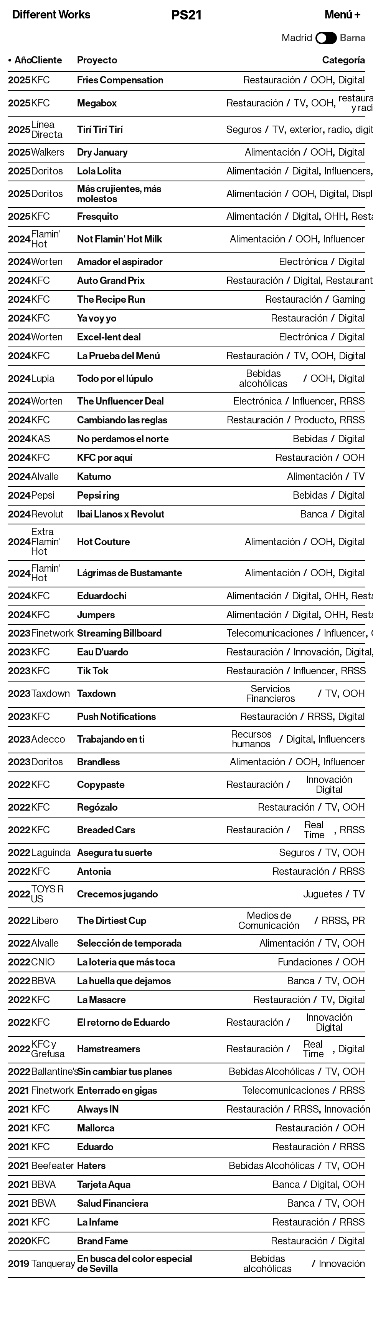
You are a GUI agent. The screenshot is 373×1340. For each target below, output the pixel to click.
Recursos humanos (251, 740)
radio (339, 130)
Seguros (244, 130)
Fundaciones (305, 962)
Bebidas (310, 439)
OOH (321, 80)
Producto (314, 420)
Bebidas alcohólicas (263, 379)
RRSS (352, 401)
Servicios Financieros (270, 694)
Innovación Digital (329, 785)
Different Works (51, 14)
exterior (306, 130)
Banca (314, 514)
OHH (335, 217)
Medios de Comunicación (268, 921)
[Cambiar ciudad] (326, 38)
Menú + (343, 14)
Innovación (317, 652)
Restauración (271, 80)
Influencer (344, 239)
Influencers (347, 171)
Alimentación (272, 153)
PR (358, 921)
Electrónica (303, 262)
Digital (351, 80)
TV (300, 103)
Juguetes (322, 894)
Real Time (314, 830)
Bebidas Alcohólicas (272, 1072)
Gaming (348, 300)
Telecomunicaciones (270, 633)
